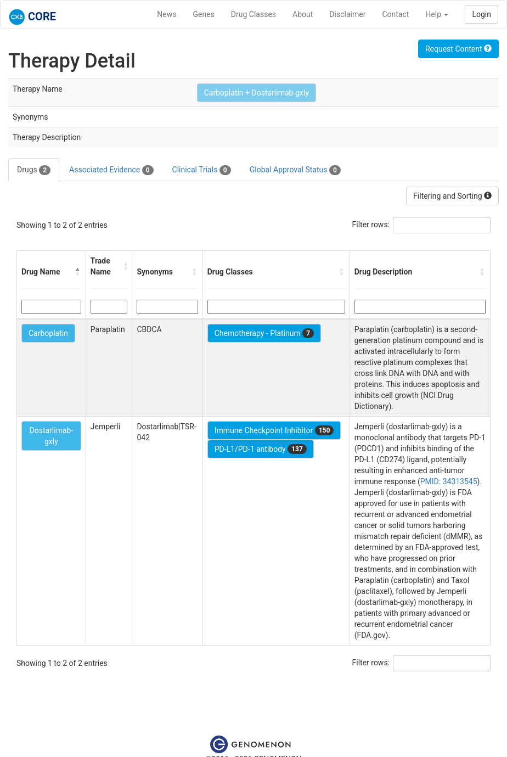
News (166, 14)
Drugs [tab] (33, 170)
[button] (78, 271)
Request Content (458, 48)
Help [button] (436, 14)
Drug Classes (253, 14)
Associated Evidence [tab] (111, 170)
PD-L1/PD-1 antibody (261, 449)
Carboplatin (48, 333)
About (302, 14)
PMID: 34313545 (448, 481)
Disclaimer (347, 14)
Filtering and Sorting (452, 196)
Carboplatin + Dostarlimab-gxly (256, 92)
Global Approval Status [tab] (295, 170)
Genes (204, 14)
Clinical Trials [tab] (201, 170)
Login (481, 14)
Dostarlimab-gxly (51, 436)
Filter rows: (371, 224)
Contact (395, 14)
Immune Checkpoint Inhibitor (274, 430)
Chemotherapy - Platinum (264, 333)
